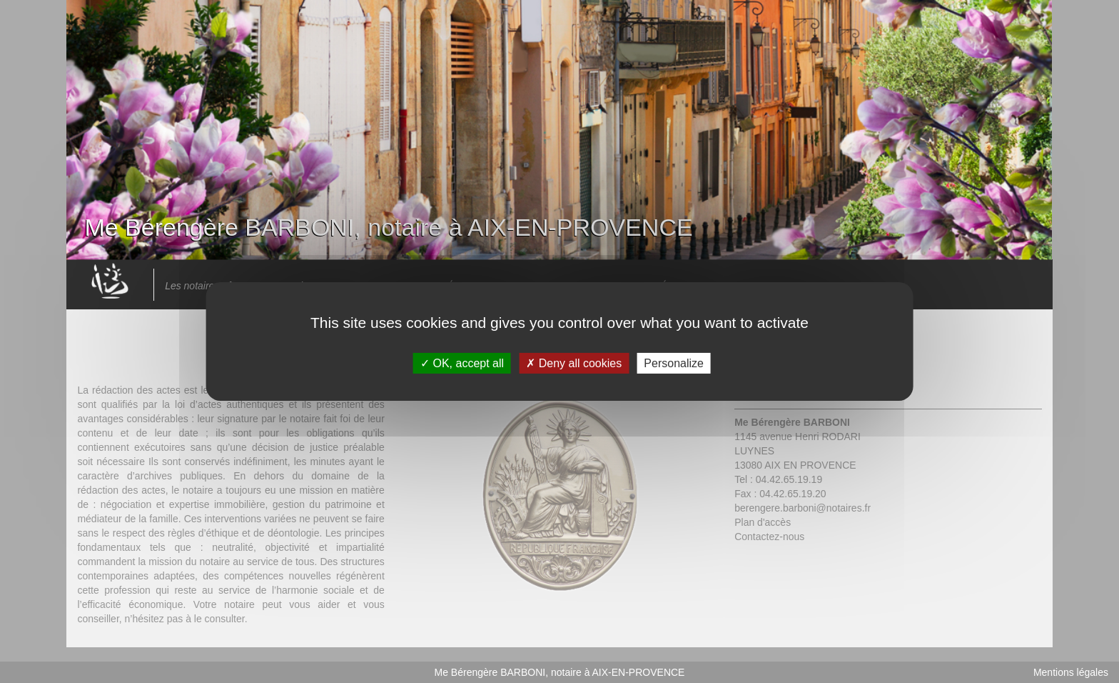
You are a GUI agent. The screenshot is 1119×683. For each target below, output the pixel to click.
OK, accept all (462, 363)
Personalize (674, 363)
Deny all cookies (574, 363)
